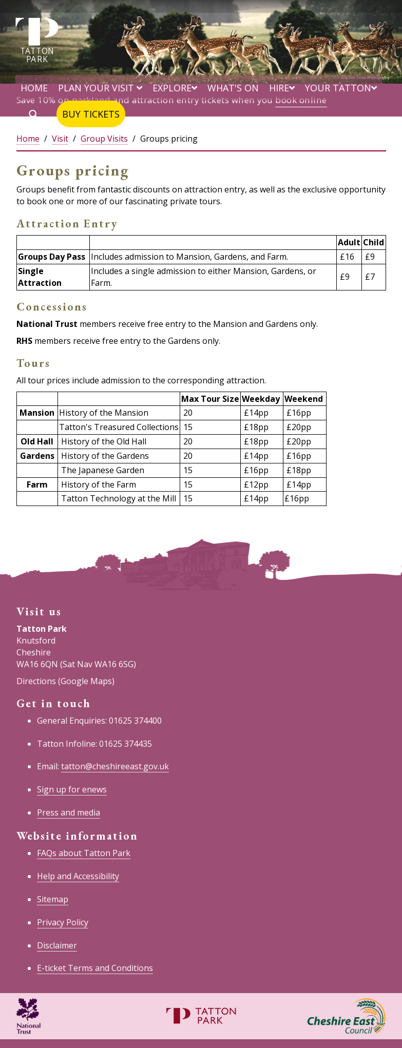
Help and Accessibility (78, 876)
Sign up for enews (72, 789)
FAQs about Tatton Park (83, 853)
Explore (174, 88)
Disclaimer (57, 945)
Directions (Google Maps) (65, 681)
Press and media (68, 812)
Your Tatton (341, 88)
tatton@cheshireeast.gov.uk (115, 766)
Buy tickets (91, 114)
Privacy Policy (62, 922)
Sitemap (52, 899)
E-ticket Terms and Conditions (95, 968)
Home (34, 88)
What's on (233, 88)
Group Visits (104, 138)
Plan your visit (100, 88)
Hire (282, 88)
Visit (60, 138)
